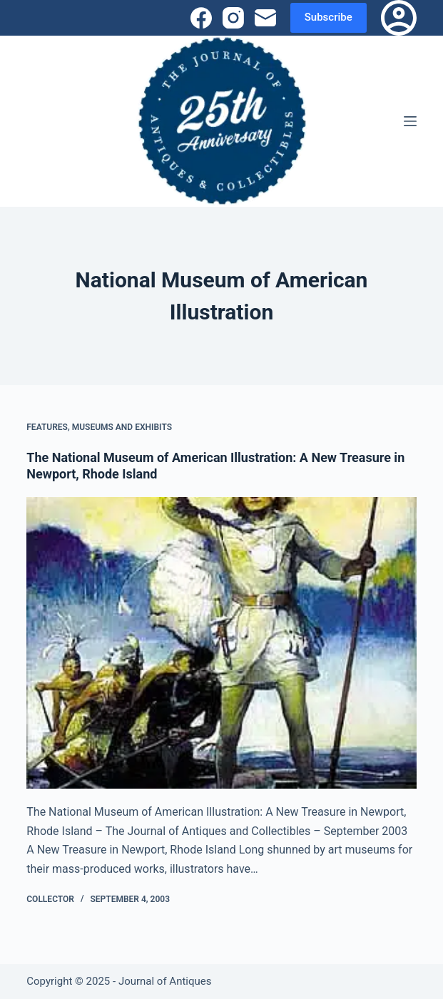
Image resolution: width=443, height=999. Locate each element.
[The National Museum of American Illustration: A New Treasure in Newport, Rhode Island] (221, 643)
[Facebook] (201, 18)
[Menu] (410, 121)
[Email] (265, 18)
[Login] (399, 18)
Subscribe (328, 17)
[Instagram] (233, 18)
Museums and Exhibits (122, 427)
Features (47, 427)
